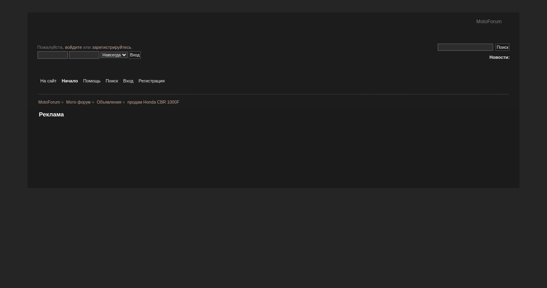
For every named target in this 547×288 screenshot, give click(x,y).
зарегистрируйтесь (111, 47)
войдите (73, 47)
